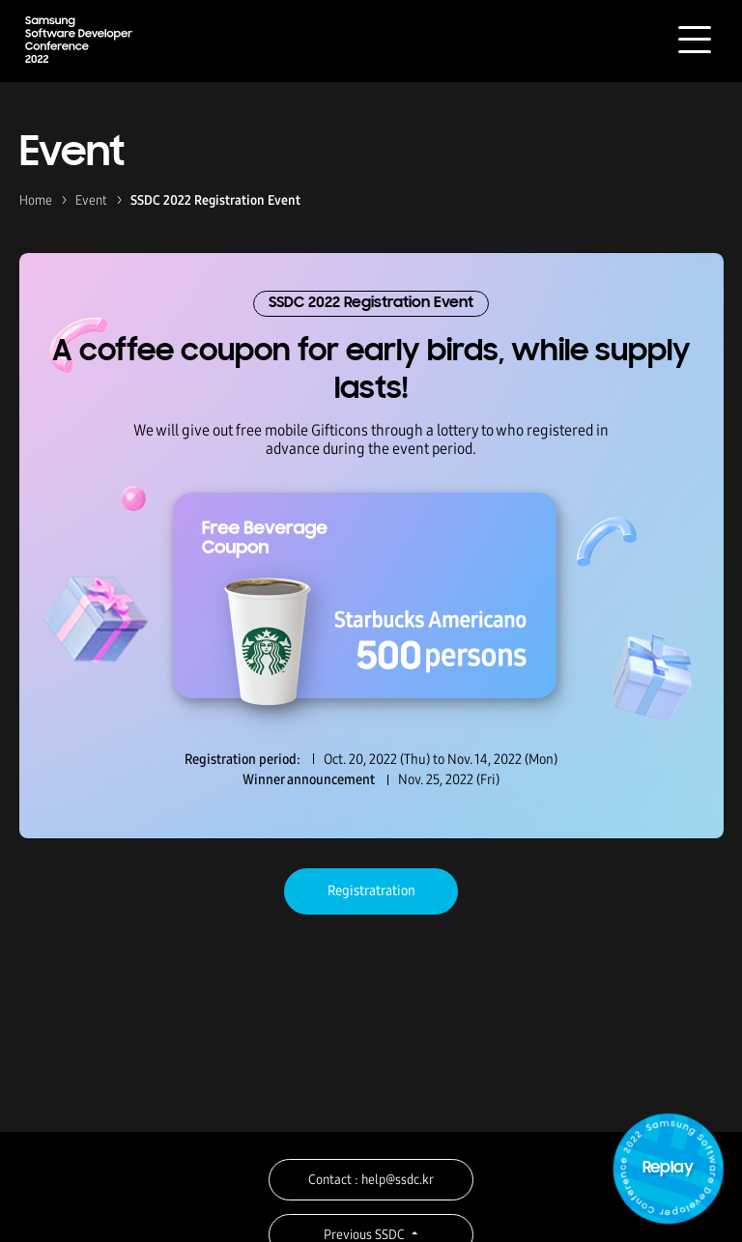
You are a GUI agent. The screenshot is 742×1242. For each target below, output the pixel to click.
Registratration (371, 890)
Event (91, 200)
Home (35, 200)
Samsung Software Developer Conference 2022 (78, 39)
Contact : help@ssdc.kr (371, 1179)
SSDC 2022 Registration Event (215, 200)
